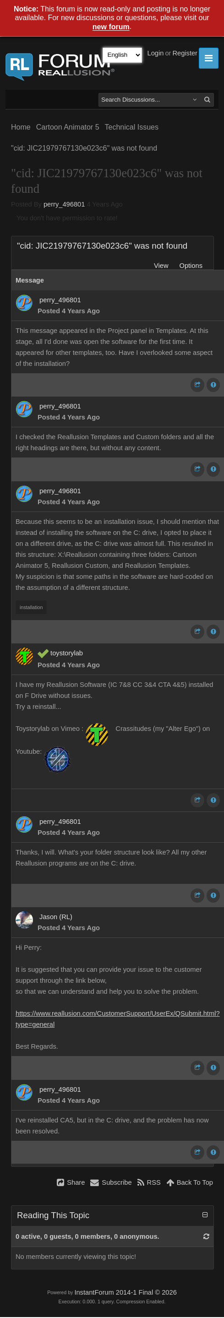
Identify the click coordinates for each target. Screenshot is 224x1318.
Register (184, 53)
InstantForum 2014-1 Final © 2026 (125, 1292)
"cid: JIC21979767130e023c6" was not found (84, 148)
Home (21, 127)
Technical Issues (131, 127)
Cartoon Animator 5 (67, 127)
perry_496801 (64, 204)
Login (156, 53)
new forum (111, 27)
